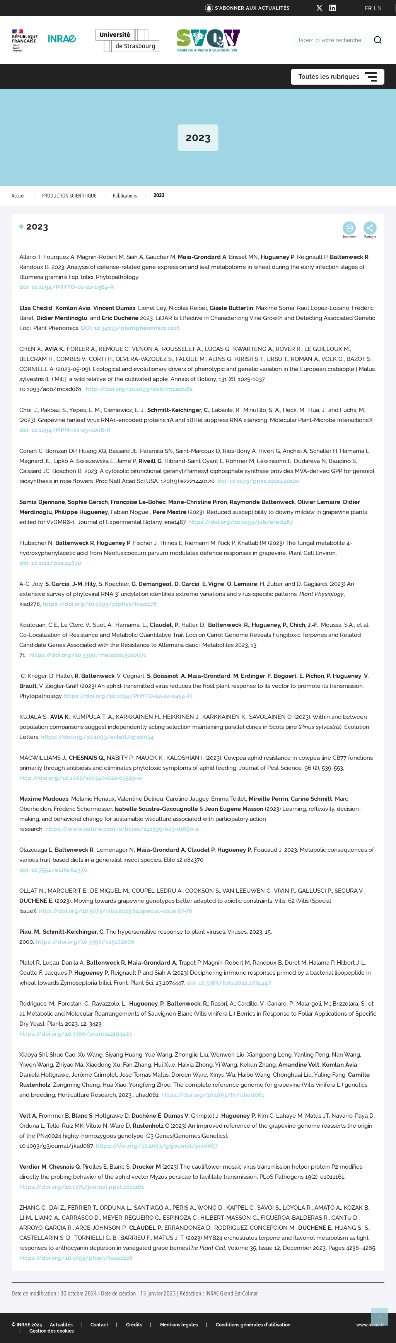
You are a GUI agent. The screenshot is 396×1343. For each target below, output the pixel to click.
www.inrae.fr (370, 1325)
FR (368, 8)
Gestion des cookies (51, 1331)
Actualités (61, 1325)
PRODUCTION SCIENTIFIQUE (69, 196)
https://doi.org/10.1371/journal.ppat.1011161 (81, 1186)
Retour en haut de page (382, 1320)
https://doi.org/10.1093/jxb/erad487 (240, 522)
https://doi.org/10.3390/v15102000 (85, 941)
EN (378, 8)
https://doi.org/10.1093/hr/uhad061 (212, 1094)
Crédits (134, 1325)
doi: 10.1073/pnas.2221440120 (258, 481)
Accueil (19, 196)
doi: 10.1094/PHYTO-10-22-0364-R (66, 287)
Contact (99, 1325)
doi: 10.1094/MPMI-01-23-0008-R (64, 430)
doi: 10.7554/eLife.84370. (53, 869)
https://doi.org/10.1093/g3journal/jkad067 (157, 1145)
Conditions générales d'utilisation (253, 1325)
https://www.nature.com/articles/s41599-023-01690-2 (122, 829)
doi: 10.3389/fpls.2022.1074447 (228, 982)
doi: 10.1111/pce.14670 (50, 563)
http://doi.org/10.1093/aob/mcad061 (139, 389)
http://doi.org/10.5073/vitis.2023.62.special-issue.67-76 (115, 910)
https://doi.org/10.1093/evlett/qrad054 (97, 737)
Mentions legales (179, 1325)
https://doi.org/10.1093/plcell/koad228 (76, 1257)
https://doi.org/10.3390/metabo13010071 (87, 655)
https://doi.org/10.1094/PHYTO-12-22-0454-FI (128, 696)
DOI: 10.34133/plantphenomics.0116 (130, 328)
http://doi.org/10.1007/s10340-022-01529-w (80, 777)
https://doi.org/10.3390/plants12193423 (75, 1033)
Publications (125, 196)
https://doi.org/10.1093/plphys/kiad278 (100, 604)
